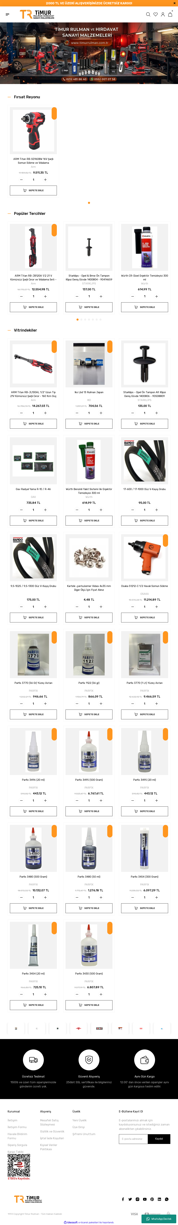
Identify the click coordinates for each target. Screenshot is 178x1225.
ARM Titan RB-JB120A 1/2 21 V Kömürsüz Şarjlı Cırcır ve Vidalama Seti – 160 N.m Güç (33, 278)
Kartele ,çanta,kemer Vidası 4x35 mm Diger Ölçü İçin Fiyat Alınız (89, 588)
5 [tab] (93, 320)
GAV (33, 497)
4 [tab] (89, 320)
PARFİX (33, 690)
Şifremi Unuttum (83, 1134)
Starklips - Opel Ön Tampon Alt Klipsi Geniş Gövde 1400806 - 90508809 (144, 394)
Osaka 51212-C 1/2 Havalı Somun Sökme (144, 586)
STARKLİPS (89, 283)
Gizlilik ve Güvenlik (52, 1131)
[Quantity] (33, 179)
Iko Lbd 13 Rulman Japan (89, 392)
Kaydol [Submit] (159, 1138)
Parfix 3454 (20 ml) (33, 973)
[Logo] (37, 14)
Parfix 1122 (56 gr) (88, 683)
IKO (89, 400)
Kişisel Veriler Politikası (48, 1147)
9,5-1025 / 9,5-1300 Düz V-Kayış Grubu (33, 586)
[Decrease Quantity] (21, 179)
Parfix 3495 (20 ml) (144, 779)
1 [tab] (89, 203)
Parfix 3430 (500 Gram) (89, 973)
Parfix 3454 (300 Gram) (144, 876)
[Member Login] (163, 14)
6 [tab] (97, 320)
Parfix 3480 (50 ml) (89, 876)
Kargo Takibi (15, 1152)
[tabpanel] (33, 153)
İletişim (12, 1120)
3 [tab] (85, 320)
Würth (144, 283)
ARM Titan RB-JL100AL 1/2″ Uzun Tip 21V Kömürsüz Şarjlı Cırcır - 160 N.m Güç (33, 394)
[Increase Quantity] (45, 179)
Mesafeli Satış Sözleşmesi (49, 1122)
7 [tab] (100, 320)
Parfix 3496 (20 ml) (33, 779)
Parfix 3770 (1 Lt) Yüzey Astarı (145, 683)
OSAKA (144, 593)
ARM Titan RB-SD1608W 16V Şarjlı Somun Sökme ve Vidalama (33, 161)
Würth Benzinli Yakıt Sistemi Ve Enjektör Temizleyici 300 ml (89, 491)
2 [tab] (81, 320)
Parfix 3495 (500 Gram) (89, 779)
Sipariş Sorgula (17, 1145)
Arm (33, 166)
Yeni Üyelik (79, 1120)
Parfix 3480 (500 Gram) (33, 876)
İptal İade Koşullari (52, 1138)
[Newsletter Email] (144, 1139)
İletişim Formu (17, 1127)
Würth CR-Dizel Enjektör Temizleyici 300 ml (144, 277)
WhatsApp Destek (158, 1219)
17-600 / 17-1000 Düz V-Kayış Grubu (144, 489)
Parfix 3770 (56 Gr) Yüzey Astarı (33, 683)
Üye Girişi (78, 1127)
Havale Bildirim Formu (17, 1136)
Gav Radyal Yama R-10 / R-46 (33, 489)
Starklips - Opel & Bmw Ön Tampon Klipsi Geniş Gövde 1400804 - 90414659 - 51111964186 (89, 278)
